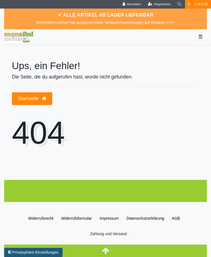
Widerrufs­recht (40, 218)
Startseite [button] (32, 98)
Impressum (109, 218)
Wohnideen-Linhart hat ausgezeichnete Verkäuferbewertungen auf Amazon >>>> (105, 22)
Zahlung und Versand (108, 234)
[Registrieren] (159, 4)
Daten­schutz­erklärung (145, 218)
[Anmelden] (131, 4)
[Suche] (179, 4)
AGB (176, 218)
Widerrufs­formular (76, 218)
